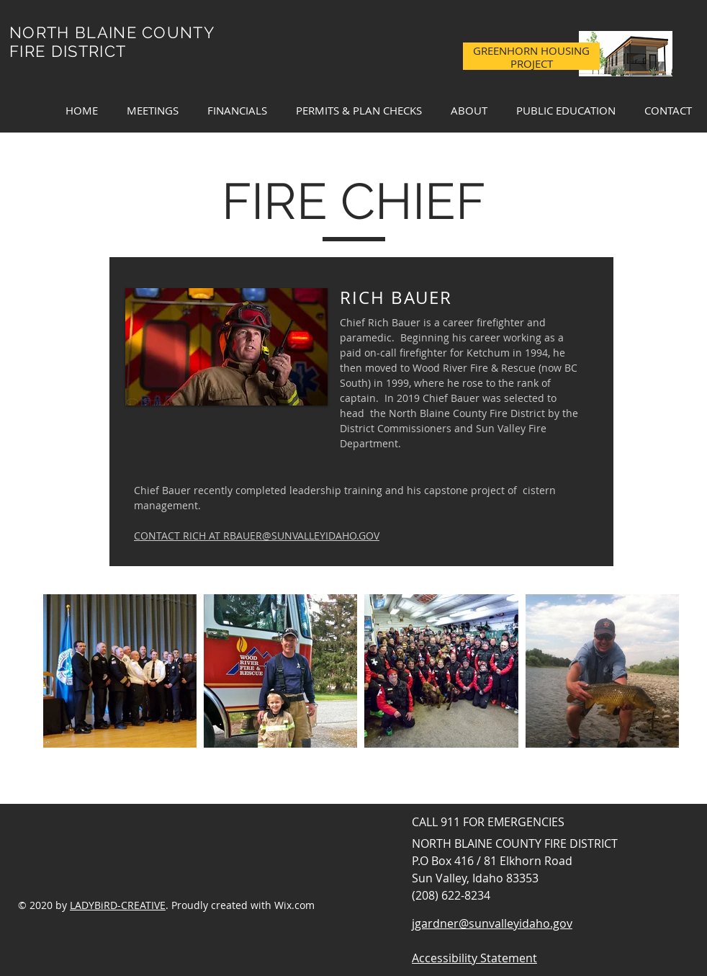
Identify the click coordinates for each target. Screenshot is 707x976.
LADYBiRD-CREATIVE (118, 905)
